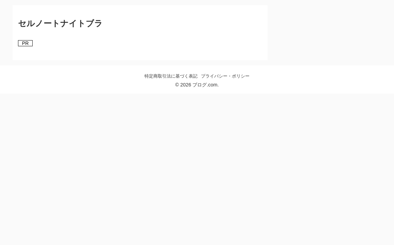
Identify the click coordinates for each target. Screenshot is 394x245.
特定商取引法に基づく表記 (171, 76)
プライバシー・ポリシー (225, 76)
